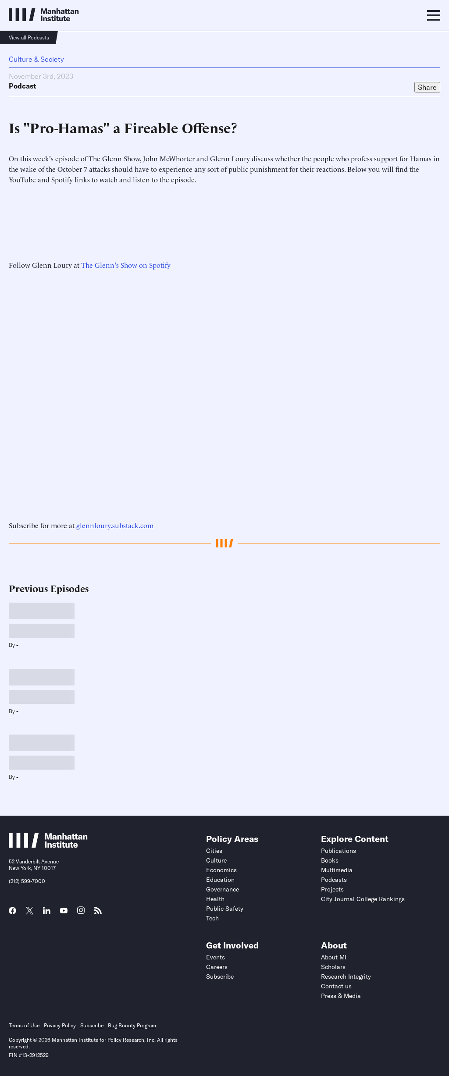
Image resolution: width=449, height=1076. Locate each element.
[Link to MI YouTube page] (64, 911)
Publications (338, 851)
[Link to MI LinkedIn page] (46, 913)
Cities (214, 851)
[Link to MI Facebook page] (12, 913)
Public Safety (224, 909)
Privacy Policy (60, 1025)
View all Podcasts (29, 37)
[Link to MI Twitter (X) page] (29, 911)
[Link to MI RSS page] (98, 913)
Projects (332, 889)
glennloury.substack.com (114, 525)
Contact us (336, 986)
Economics (221, 870)
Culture (216, 860)
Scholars (333, 967)
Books (330, 860)
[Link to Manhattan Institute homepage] (48, 845)
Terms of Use (24, 1025)
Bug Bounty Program (132, 1025)
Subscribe (220, 976)
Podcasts (334, 880)
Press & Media (341, 996)
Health (215, 899)
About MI (333, 957)
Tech (212, 918)
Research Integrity (346, 976)
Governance (222, 889)
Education (220, 880)
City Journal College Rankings (363, 899)
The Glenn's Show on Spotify (126, 265)
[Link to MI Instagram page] (81, 913)
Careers (217, 967)
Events (215, 957)
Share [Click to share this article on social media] (427, 87)
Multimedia (337, 870)
